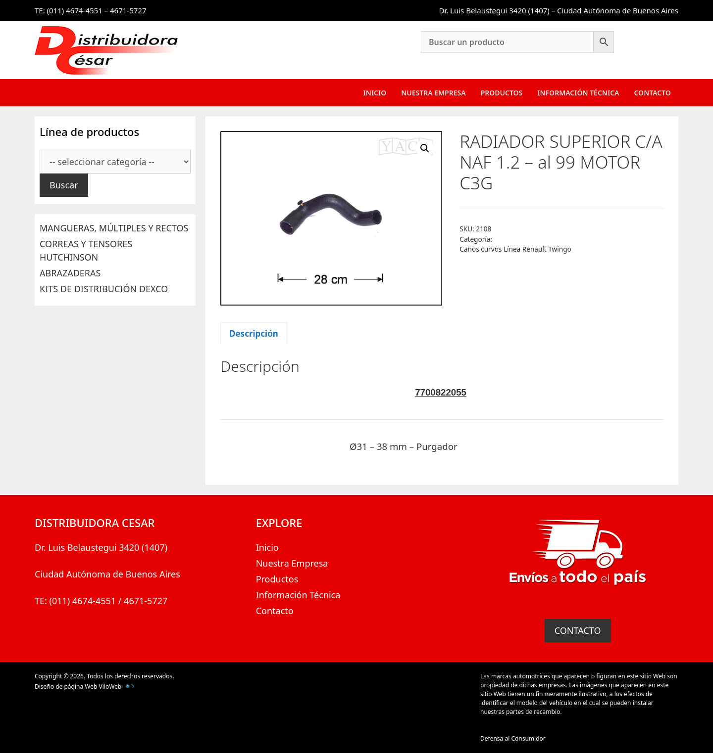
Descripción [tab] (253, 333)
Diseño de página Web (66, 686)
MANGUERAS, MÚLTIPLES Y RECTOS (114, 228)
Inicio (375, 92)
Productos (502, 92)
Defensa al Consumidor (513, 738)
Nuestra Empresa (433, 92)
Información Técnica (578, 92)
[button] (425, 148)
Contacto (652, 92)
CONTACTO (578, 630)
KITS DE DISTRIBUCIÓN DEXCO (104, 289)
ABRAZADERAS (70, 273)
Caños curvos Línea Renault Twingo (515, 249)
